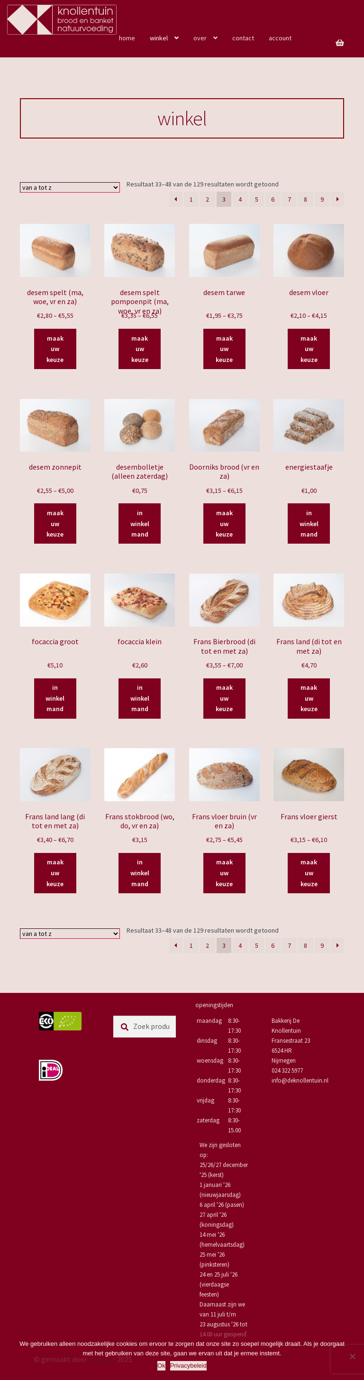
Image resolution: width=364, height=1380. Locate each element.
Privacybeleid (188, 1365)
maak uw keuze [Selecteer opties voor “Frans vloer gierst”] (309, 873)
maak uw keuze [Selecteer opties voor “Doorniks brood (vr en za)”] (224, 523)
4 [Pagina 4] (240, 199)
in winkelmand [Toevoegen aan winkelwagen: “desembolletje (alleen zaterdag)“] (139, 523)
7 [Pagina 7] (289, 199)
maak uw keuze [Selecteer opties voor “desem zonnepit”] (55, 523)
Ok (161, 1365)
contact (243, 38)
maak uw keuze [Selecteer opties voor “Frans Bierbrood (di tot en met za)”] (224, 698)
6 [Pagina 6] (272, 199)
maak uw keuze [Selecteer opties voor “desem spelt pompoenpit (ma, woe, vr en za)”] (139, 349)
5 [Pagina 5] (256, 199)
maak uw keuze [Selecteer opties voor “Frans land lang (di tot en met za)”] (55, 873)
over (200, 38)
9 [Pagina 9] (322, 199)
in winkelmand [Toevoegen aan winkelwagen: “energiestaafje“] (309, 523)
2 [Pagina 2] (207, 199)
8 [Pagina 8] (305, 199)
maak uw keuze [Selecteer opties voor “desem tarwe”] (224, 349)
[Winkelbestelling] (70, 187)
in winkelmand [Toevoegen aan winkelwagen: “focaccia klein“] (139, 698)
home (127, 38)
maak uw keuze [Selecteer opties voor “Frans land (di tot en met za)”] (309, 698)
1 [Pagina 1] (191, 199)
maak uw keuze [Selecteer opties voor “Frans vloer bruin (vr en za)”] (224, 873)
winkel (159, 38)
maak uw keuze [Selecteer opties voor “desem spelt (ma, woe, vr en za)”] (55, 349)
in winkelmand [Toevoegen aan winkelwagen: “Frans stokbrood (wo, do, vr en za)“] (139, 873)
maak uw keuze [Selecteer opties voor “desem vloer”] (309, 349)
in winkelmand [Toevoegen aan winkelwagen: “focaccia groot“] (55, 698)
